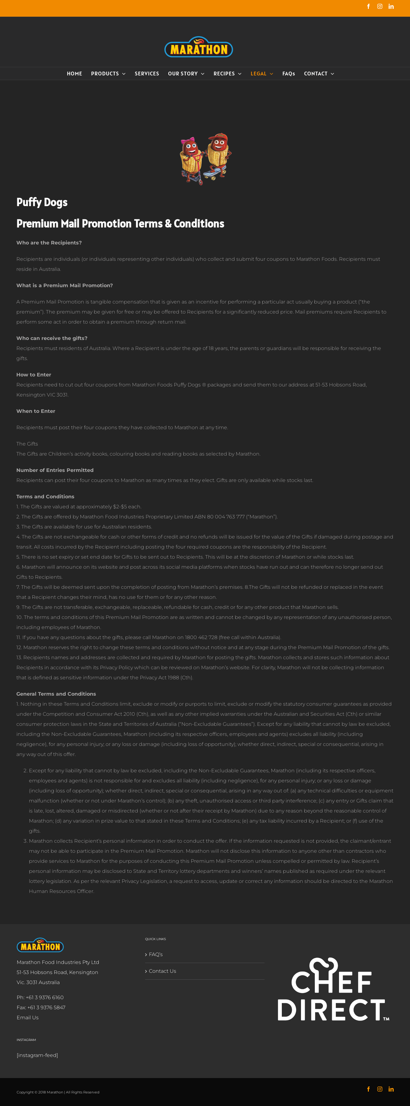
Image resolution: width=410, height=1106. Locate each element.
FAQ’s (154, 954)
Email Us (26, 1018)
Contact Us (161, 971)
